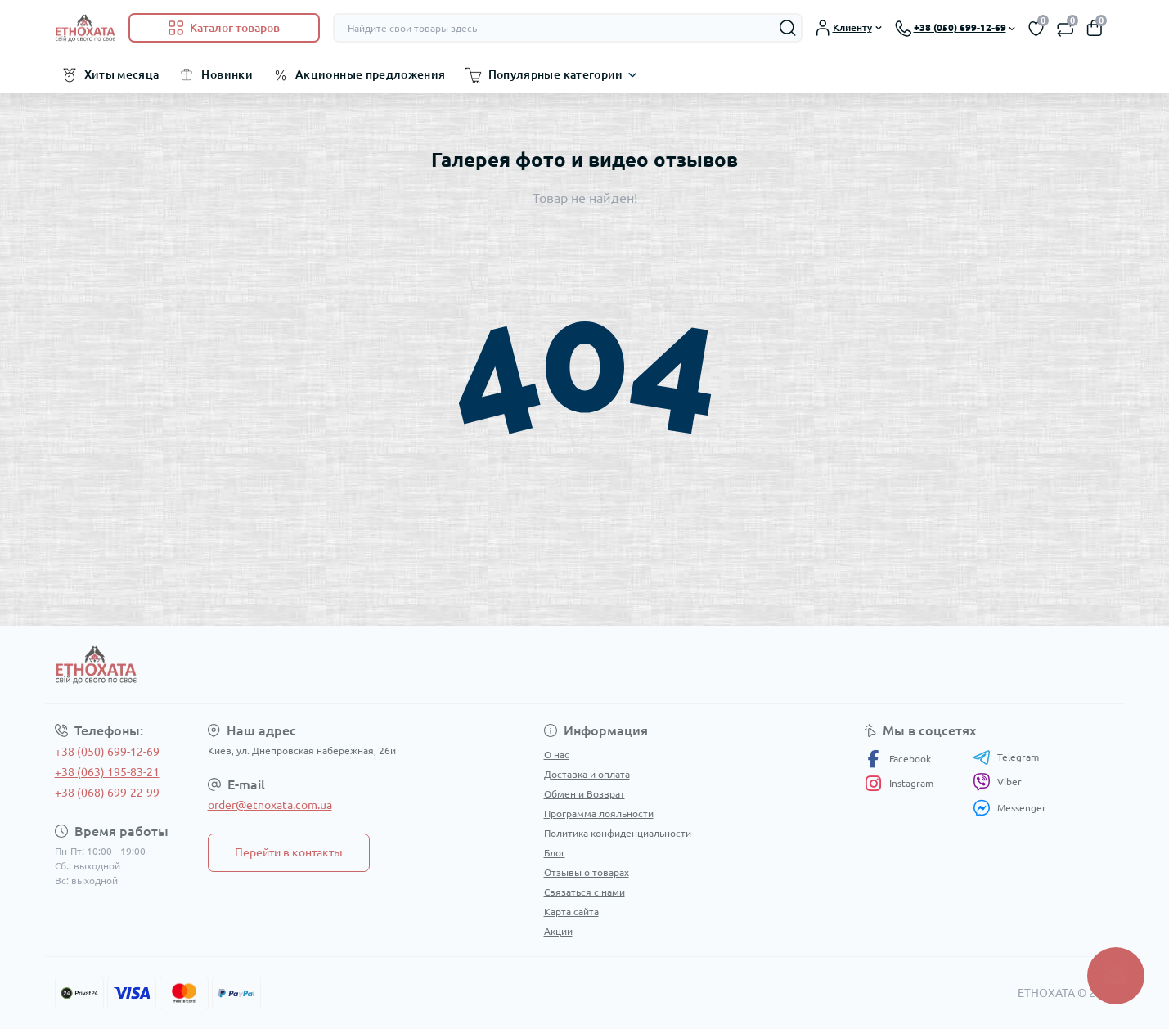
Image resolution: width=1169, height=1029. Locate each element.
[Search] (788, 28)
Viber (997, 782)
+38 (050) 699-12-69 (107, 751)
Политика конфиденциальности (617, 833)
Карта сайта (571, 911)
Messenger (1009, 807)
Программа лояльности (599, 813)
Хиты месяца (122, 74)
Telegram (1006, 757)
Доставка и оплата (587, 774)
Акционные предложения (370, 74)
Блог (554, 852)
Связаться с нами (584, 892)
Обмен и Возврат (584, 794)
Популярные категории (555, 74)
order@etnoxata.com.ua (270, 804)
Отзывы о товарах (586, 872)
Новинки (227, 74)
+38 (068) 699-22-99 (107, 792)
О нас (556, 754)
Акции (558, 931)
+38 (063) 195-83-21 (107, 772)
